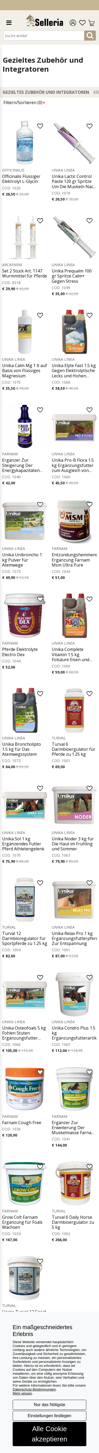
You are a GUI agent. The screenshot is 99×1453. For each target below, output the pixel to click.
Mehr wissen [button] (22, 1393)
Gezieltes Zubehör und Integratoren (46, 92)
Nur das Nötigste (49, 1404)
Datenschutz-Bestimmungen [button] (34, 1389)
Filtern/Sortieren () (24, 102)
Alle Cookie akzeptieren (49, 1434)
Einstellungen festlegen (49, 1415)
